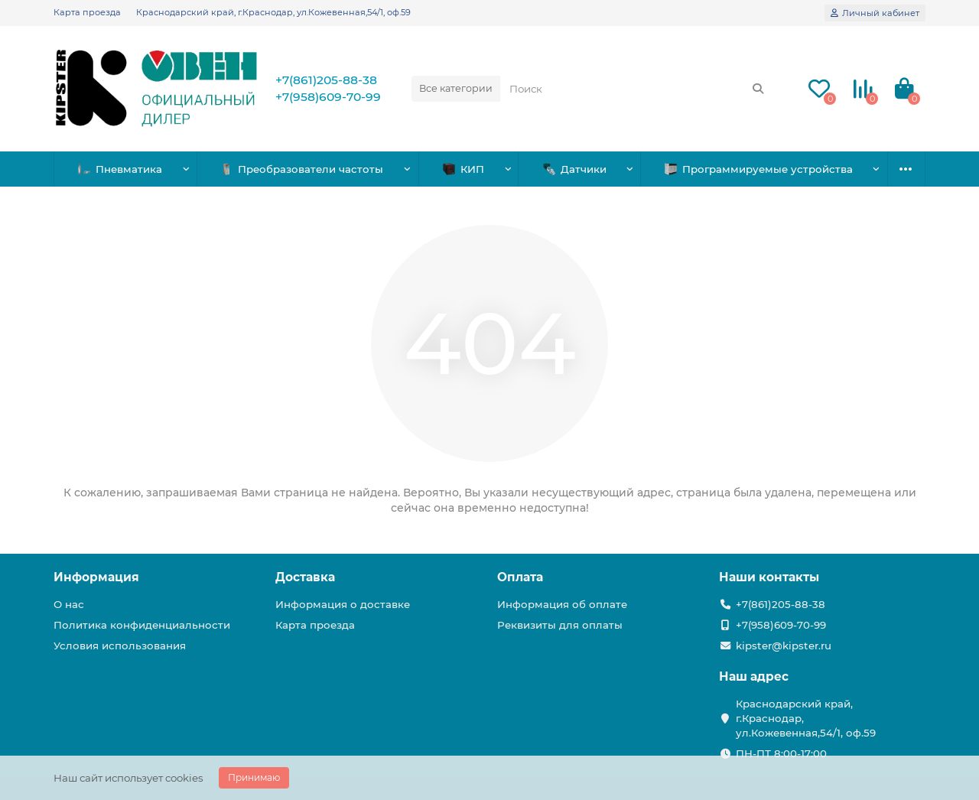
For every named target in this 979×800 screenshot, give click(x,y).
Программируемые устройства (759, 169)
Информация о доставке (342, 604)
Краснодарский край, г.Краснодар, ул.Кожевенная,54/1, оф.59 (273, 12)
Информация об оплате (562, 604)
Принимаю (254, 777)
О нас (69, 604)
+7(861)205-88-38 (326, 80)
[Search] (637, 89)
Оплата (520, 577)
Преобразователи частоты (301, 169)
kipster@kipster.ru (783, 645)
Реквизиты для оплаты (560, 625)
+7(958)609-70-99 (328, 96)
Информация (96, 577)
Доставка (305, 577)
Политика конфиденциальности (142, 625)
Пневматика (120, 169)
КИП (463, 169)
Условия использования (120, 645)
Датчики (575, 169)
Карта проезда (87, 12)
